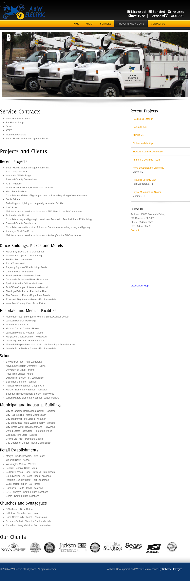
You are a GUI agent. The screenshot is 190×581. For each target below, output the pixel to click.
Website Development (118, 569)
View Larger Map (140, 285)
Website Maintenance (146, 569)
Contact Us (158, 24)
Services (105, 24)
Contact (135, 230)
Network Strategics (172, 569)
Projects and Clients (131, 24)
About (89, 24)
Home (76, 24)
